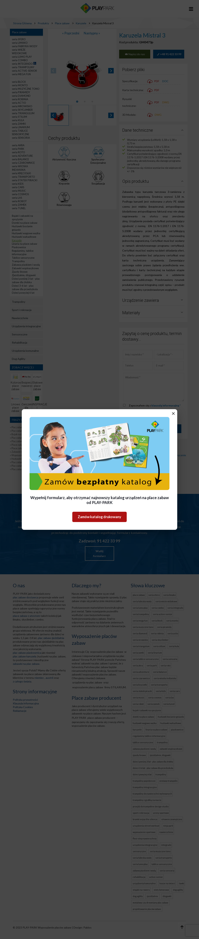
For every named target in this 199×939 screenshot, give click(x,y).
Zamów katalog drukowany (99, 517)
